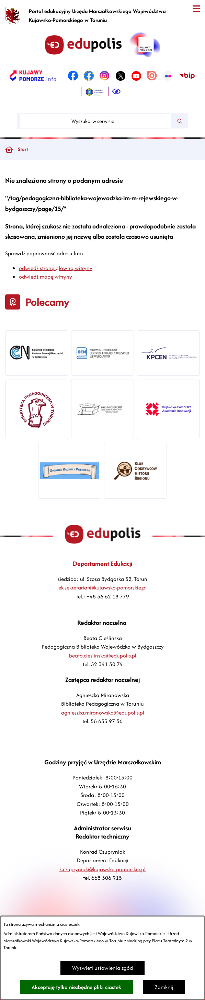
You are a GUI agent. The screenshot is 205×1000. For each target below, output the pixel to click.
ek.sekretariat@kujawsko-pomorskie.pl (102, 588)
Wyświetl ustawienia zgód (102, 968)
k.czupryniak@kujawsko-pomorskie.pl (102, 869)
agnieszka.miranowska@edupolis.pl (102, 713)
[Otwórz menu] (196, 9)
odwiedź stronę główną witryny (55, 268)
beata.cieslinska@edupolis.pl (102, 656)
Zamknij (164, 987)
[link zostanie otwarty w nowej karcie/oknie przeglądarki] (33, 75)
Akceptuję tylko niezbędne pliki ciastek (76, 987)
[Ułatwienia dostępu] (116, 91)
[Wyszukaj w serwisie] (95, 121)
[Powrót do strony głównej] (9, 149)
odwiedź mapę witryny (45, 277)
